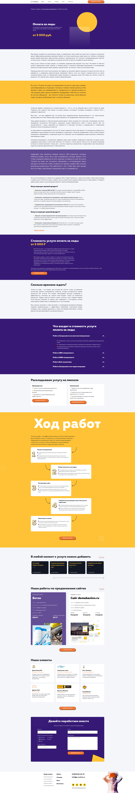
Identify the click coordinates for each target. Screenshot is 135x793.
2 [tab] (57, 578)
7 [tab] (64, 578)
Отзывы (57, 1)
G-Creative (34, 2)
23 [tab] (85, 578)
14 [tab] (73, 578)
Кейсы (42, 1)
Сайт (85, 598)
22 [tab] (83, 578)
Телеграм (42, 737)
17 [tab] (77, 578)
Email (50, 739)
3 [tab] (58, 578)
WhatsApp (42, 739)
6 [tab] (62, 578)
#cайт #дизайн (36, 691)
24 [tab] (86, 578)
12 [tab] (70, 578)
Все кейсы (101, 588)
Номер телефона (41, 744)
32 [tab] (97, 578)
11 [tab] (69, 578)
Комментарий (71, 735)
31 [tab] (95, 578)
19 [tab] (79, 578)
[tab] (78, 336)
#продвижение (61, 692)
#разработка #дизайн (38, 672)
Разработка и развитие (48, 783)
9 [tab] (66, 578)
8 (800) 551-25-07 (78, 774)
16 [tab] (75, 578)
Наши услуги (48, 774)
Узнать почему (39, 230)
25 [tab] (87, 578)
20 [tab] (81, 578)
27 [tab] (90, 578)
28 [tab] (91, 578)
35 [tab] (101, 578)
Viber (41, 741)
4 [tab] (60, 578)
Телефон (51, 737)
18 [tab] (78, 578)
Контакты (70, 1)
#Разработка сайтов (76, 594)
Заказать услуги (39, 273)
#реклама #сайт (86, 693)
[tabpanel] (40, 568)
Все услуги (101, 557)
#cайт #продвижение (88, 672)
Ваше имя (39, 729)
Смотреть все (67, 649)
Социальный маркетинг (48, 781)
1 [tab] (56, 578)
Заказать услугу (96, 1)
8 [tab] (65, 578)
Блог (63, 1)
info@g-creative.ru (78, 777)
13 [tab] (71, 578)
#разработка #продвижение (64, 672)
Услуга (69, 729)
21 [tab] (82, 578)
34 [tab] (99, 578)
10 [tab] (68, 578)
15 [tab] (74, 578)
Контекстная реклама (48, 779)
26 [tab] (89, 578)
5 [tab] (61, 578)
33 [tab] (98, 578)
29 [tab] (93, 578)
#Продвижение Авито (37, 594)
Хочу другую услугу (78, 402)
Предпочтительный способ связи (44, 735)
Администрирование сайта (49, 785)
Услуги (49, 1)
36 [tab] (102, 578)
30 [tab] (94, 578)
